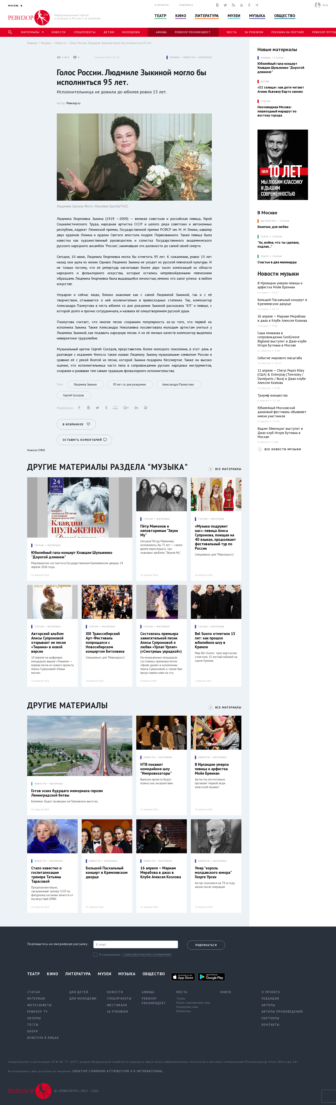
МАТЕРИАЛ (205, 57)
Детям (109, 32)
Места (232, 32)
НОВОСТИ (189, 57)
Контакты (271, 1025)
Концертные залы (187, 1007)
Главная (32, 43)
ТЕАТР (265, 236)
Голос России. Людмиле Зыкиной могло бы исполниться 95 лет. (111, 43)
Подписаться (206, 945)
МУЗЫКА (175, 57)
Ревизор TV (37, 1011)
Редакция (270, 998)
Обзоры (34, 1018)
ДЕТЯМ (265, 81)
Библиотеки (183, 1011)
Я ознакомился (110, 955)
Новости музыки (278, 273)
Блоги (32, 1031)
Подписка (186, 4)
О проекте (161, 4)
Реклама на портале (287, 32)
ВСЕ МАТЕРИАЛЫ (228, 469)
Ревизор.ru (73, 103)
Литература (207, 15)
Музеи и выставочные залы (193, 1002)
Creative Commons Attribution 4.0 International (117, 1071)
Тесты (33, 1025)
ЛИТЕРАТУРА (268, 221)
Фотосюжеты (39, 1005)
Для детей (78, 992)
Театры (180, 998)
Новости (59, 32)
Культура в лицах (43, 1038)
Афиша (161, 32)
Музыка (257, 15)
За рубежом (254, 32)
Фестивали (117, 1005)
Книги (225, 992)
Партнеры (270, 1018)
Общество (284, 15)
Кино (180, 15)
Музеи (234, 15)
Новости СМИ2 (36, 450)
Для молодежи (83, 998)
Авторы (268, 1005)
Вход (325, 4)
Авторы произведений (282, 1011)
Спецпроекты (84, 32)
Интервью (36, 998)
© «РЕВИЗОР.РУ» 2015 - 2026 (76, 1091)
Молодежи (131, 32)
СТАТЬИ (39, 545)
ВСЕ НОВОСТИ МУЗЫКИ (283, 449)
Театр (160, 15)
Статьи (279, 58)
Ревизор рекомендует (192, 32)
